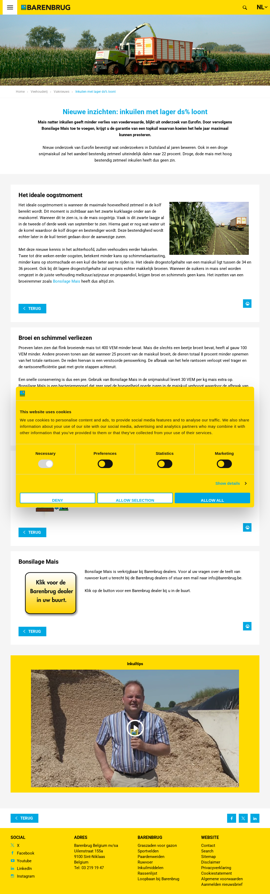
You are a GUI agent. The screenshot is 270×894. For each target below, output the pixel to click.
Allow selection (135, 500)
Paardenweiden (151, 856)
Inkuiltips (135, 663)
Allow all (212, 500)
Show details (227, 483)
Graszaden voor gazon (157, 845)
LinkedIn (24, 868)
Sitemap (208, 856)
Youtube (24, 861)
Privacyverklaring (216, 867)
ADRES (80, 837)
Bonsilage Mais (66, 281)
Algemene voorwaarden (222, 879)
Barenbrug (150, 837)
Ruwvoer (145, 862)
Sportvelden (148, 851)
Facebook (25, 853)
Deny (57, 500)
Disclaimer (210, 862)
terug (34, 308)
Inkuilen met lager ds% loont (95, 92)
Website (210, 837)
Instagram (26, 876)
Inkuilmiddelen (150, 867)
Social (18, 837)
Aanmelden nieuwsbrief (221, 884)
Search (207, 851)
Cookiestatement (216, 873)
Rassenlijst (147, 873)
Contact (208, 845)
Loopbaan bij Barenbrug (158, 879)
